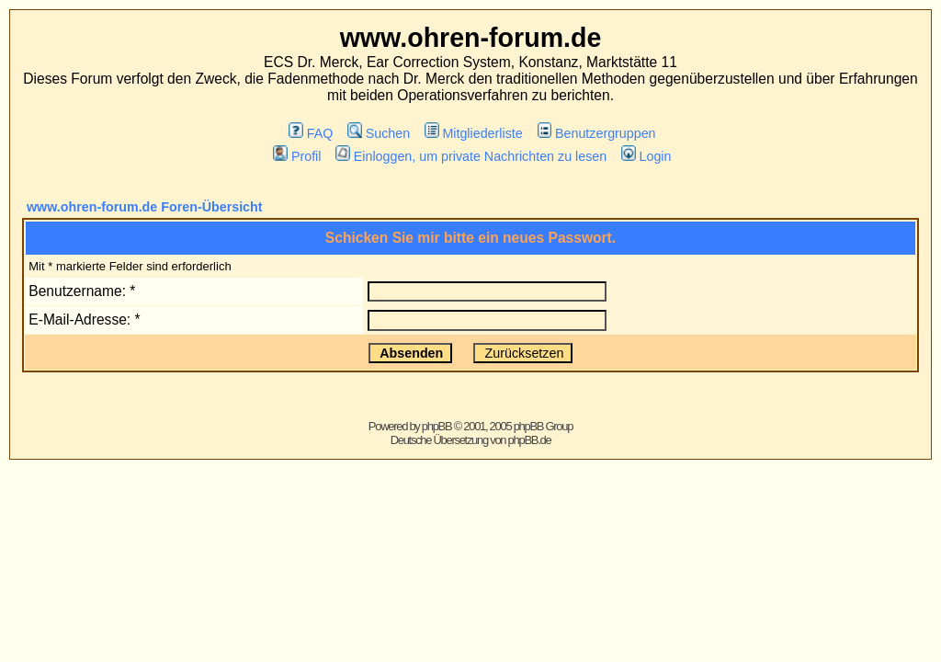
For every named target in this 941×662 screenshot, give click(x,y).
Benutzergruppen (597, 133)
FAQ (311, 133)
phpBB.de (529, 440)
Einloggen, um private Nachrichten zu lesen (471, 156)
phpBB (437, 426)
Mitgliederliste (474, 133)
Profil (297, 156)
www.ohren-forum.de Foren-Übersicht (145, 207)
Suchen (378, 133)
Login (646, 156)
